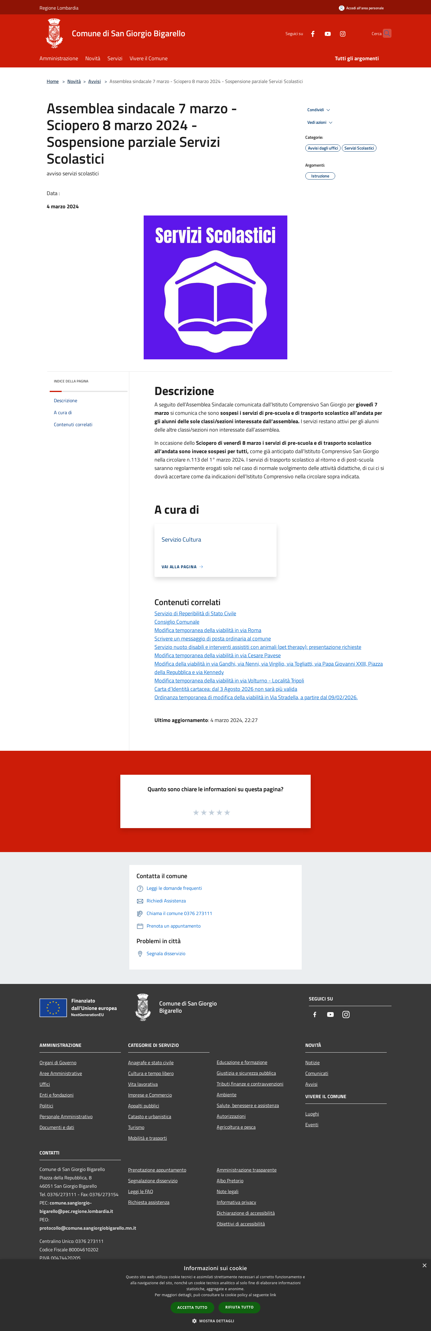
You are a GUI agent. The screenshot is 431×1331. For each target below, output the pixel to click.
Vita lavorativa (143, 1084)
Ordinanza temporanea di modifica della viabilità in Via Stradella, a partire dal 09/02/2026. (256, 697)
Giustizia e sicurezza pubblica (246, 1073)
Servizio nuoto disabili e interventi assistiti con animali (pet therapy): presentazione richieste (257, 647)
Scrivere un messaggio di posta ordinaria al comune (212, 638)
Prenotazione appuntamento (157, 1169)
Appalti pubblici (143, 1105)
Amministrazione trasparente (247, 1169)
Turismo (136, 1127)
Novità (74, 81)
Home (53, 81)
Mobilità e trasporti (147, 1138)
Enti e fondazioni (57, 1094)
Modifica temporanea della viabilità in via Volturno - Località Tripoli (229, 680)
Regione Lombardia (59, 7)
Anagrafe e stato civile (151, 1062)
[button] (215, 1321)
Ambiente (226, 1094)
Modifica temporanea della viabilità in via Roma (207, 630)
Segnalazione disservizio (152, 1180)
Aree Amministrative (61, 1073)
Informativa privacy (236, 1202)
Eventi (311, 1124)
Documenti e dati (57, 1127)
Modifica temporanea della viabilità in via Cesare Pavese (217, 655)
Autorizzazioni (231, 1116)
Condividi (319, 110)
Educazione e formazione (242, 1062)
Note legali (228, 1191)
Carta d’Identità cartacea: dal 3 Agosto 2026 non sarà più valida (225, 689)
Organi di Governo (58, 1062)
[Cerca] (384, 33)
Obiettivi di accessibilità (241, 1223)
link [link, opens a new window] (273, 1294)
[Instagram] (331, 33)
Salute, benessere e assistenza (248, 1105)
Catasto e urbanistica (149, 1116)
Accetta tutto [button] (192, 1307)
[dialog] (215, 1295)
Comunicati (316, 1073)
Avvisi (94, 81)
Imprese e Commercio (150, 1094)
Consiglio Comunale (176, 622)
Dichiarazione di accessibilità (246, 1213)
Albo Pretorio (230, 1180)
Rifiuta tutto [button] (239, 1307)
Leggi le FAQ (140, 1191)
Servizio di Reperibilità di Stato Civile (195, 613)
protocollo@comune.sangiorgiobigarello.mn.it (88, 1227)
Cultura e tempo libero (151, 1073)
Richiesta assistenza (148, 1202)
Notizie (312, 1062)
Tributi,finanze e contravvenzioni (250, 1083)
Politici (46, 1105)
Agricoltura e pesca (236, 1126)
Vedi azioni (320, 122)
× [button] (424, 1266)
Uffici (45, 1084)
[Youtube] (316, 33)
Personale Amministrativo (66, 1116)
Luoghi (312, 1113)
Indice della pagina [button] (71, 381)
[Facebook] (301, 33)
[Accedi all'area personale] (361, 8)
